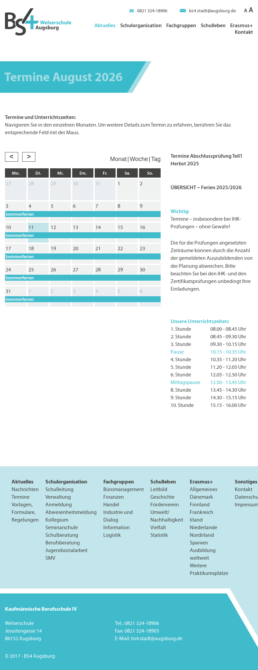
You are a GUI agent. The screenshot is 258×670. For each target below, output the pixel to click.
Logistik (112, 535)
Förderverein (164, 504)
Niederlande (203, 527)
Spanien (199, 542)
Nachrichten (25, 489)
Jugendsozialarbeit (66, 550)
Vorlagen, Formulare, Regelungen (25, 512)
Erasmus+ (241, 25)
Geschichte (162, 497)
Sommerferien (19, 214)
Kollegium (56, 520)
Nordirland (202, 535)
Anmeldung (58, 504)
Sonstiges (246, 481)
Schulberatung (61, 535)
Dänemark (201, 497)
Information (116, 527)
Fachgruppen (181, 25)
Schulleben (213, 25)
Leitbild (158, 489)
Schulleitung (59, 489)
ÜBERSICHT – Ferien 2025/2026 (206, 187)
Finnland (200, 504)
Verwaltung (58, 497)
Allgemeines (203, 489)
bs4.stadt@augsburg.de (208, 11)
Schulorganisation (141, 25)
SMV (50, 558)
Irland (196, 520)
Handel (111, 504)
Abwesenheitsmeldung (71, 512)
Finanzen (113, 497)
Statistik (159, 535)
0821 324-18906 (148, 11)
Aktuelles (105, 25)
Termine (20, 497)
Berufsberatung (62, 542)
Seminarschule (61, 527)
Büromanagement (123, 489)
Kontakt (244, 31)
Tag (156, 159)
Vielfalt (158, 527)
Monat (118, 159)
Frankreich (201, 512)
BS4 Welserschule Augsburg (38, 22)
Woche (138, 159)
